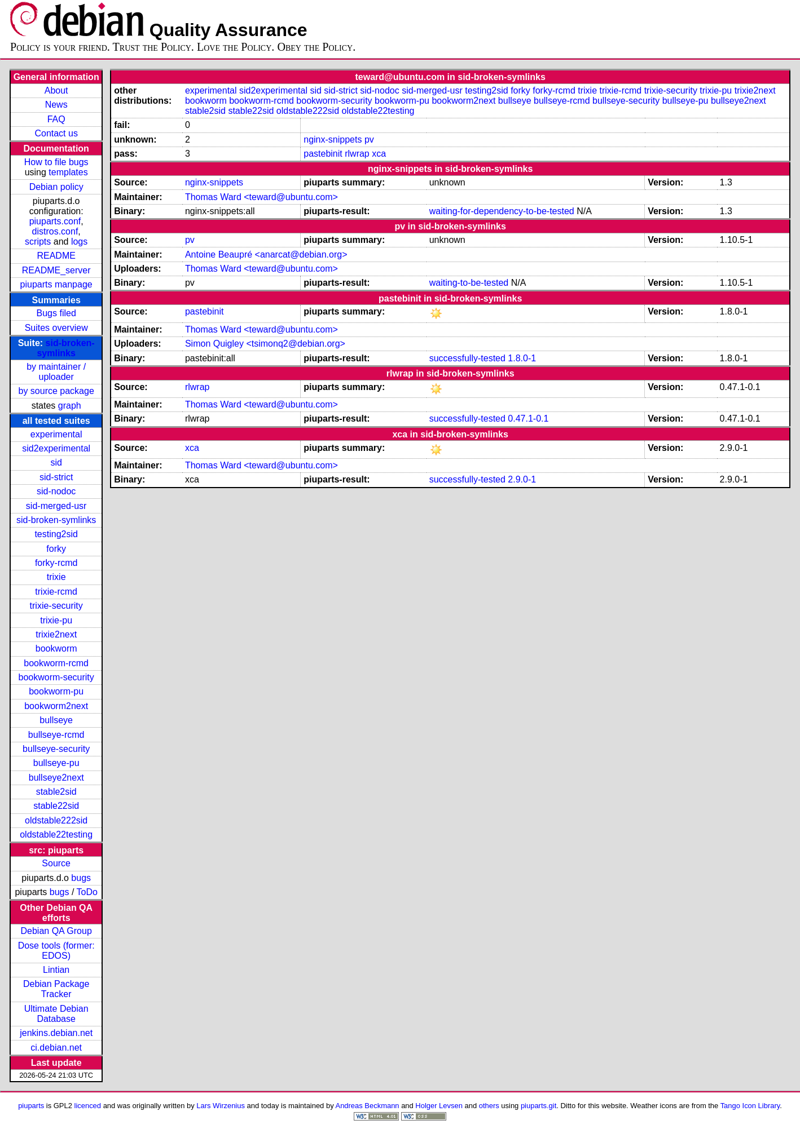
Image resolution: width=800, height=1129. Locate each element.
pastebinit (323, 153)
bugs (81, 878)
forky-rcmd (56, 563)
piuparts (31, 1105)
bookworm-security (56, 677)
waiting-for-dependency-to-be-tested (501, 211)
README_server (56, 270)
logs (79, 241)
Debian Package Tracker (56, 989)
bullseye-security (56, 749)
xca (379, 153)
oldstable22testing (56, 834)
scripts (38, 241)
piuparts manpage (56, 284)
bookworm (56, 648)
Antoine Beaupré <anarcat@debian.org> (266, 254)
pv (369, 139)
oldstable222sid (56, 820)
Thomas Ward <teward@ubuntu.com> (261, 197)
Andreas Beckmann (367, 1105)
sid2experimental (56, 448)
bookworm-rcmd (56, 663)
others (489, 1105)
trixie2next (56, 634)
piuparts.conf (55, 221)
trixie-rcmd (56, 591)
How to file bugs (56, 162)
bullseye (56, 720)
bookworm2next (56, 706)
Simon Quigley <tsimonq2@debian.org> (265, 343)
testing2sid (56, 534)
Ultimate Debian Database (56, 1014)
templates (68, 172)
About (56, 90)
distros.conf (55, 231)
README (56, 255)
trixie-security (56, 605)
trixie (56, 577)
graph (69, 405)
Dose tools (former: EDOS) (56, 950)
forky (56, 549)
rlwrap (357, 153)
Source (56, 863)
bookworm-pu (56, 691)
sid (55, 462)
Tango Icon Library (750, 1105)
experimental (56, 434)
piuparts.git (538, 1105)
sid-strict (56, 477)
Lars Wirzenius (220, 1105)
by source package (56, 391)
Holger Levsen (439, 1105)
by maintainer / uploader (56, 372)
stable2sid (56, 791)
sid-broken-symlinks (65, 348)
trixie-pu (56, 620)
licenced (88, 1105)
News (56, 104)
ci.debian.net (56, 1047)
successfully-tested (467, 358)
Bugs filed (56, 313)
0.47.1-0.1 (528, 418)
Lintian (56, 970)
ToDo (87, 892)
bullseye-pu (56, 763)
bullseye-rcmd (56, 735)
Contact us (55, 133)
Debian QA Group (56, 931)
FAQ (56, 119)
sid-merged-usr (56, 506)
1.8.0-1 (522, 358)
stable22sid (56, 806)
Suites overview (56, 328)
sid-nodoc (56, 491)
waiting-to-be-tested (469, 282)
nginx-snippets (333, 139)
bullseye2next (56, 777)
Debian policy (56, 187)
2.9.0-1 (522, 479)
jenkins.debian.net (56, 1033)
